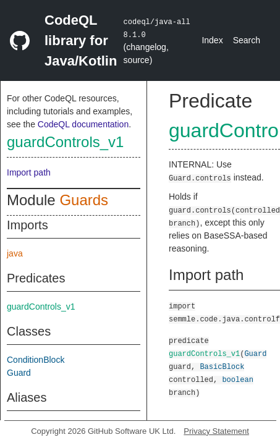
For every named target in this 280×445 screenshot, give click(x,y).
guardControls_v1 (65, 142)
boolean (237, 379)
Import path (29, 172)
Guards (83, 200)
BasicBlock (222, 366)
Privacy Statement (216, 431)
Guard (19, 373)
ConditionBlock (35, 360)
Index (212, 40)
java (15, 253)
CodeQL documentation (83, 124)
